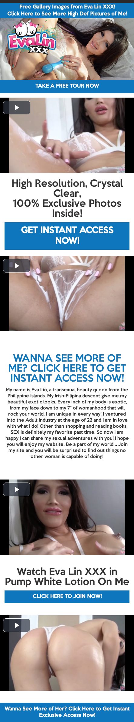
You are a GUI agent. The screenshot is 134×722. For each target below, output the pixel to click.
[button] (16, 107)
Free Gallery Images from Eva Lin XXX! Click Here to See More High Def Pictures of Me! (67, 10)
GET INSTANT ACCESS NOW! (67, 236)
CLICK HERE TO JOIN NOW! (67, 596)
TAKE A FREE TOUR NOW (67, 86)
